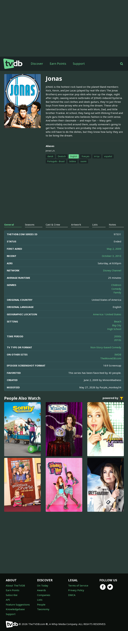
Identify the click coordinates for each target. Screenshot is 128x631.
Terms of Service (78, 585)
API (8, 599)
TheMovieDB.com (110, 358)
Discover (37, 64)
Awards (41, 590)
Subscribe (11, 595)
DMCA (71, 595)
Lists (39, 599)
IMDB (118, 354)
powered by (113, 398)
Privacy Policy (76, 590)
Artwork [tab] (76, 224)
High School (114, 329)
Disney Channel (112, 270)
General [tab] (9, 224)
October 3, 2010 (111, 256)
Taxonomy (43, 609)
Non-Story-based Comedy (105, 347)
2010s (117, 340)
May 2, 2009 (114, 248)
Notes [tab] (112, 224)
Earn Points (58, 64)
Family (117, 292)
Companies (43, 595)
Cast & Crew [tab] (53, 224)
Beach (117, 321)
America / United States (107, 314)
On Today (42, 585)
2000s (117, 336)
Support (79, 64)
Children (116, 285)
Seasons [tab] (29, 224)
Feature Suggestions (18, 604)
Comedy (116, 288)
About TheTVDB (15, 585)
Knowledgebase (15, 609)
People (41, 604)
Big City (116, 325)
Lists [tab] (95, 224)
